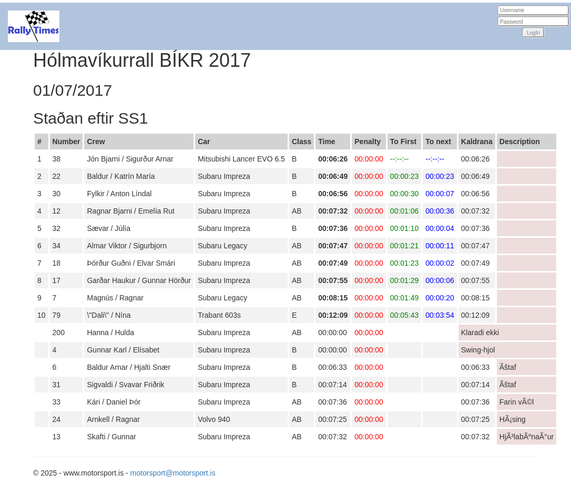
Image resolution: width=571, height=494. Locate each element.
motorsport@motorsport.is (173, 473)
